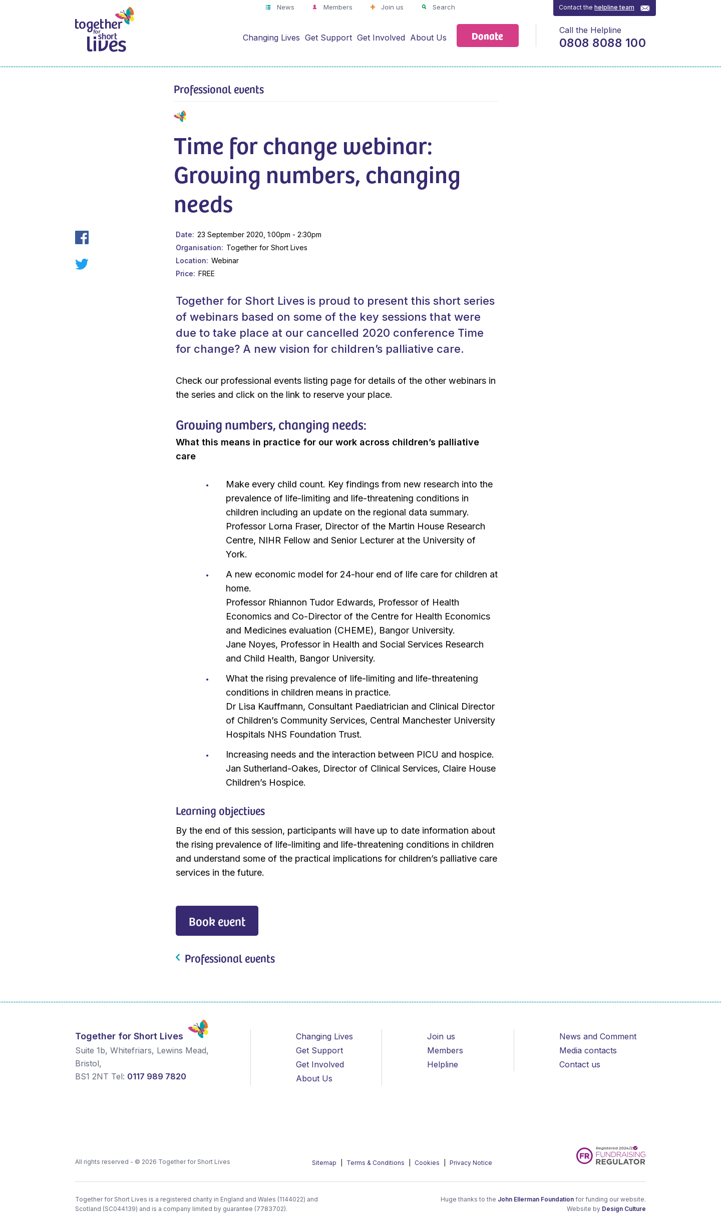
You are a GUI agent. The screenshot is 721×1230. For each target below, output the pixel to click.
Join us (391, 7)
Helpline (442, 1064)
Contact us (579, 1064)
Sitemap (325, 1162)
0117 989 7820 (156, 1076)
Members (336, 7)
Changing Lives (271, 38)
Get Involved (381, 38)
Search (443, 7)
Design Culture (624, 1208)
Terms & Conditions (376, 1162)
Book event (217, 921)
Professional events (219, 88)
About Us (428, 38)
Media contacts (588, 1050)
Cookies (428, 1162)
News (284, 7)
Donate (487, 35)
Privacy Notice (471, 1162)
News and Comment (597, 1036)
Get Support (328, 38)
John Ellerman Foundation (536, 1199)
